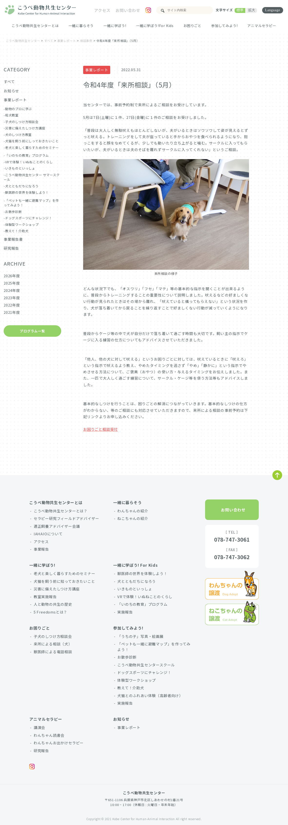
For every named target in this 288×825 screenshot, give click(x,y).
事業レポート (96, 69)
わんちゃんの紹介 (132, 510)
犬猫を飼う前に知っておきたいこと (64, 581)
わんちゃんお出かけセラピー (59, 742)
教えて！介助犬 (17, 231)
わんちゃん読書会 (49, 735)
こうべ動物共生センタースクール (146, 664)
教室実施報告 (45, 596)
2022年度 (12, 304)
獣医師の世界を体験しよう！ (27, 192)
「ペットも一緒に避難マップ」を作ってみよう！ (153, 646)
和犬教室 (12, 115)
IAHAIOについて (48, 533)
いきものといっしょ (20, 168)
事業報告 (41, 549)
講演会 (39, 727)
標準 (239, 10)
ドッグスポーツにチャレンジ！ (28, 218)
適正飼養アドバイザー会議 (57, 526)
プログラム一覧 (32, 330)
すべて (9, 81)
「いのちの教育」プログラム (27, 155)
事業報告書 (13, 239)
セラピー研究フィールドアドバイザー (66, 518)
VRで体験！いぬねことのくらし (29, 162)
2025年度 (12, 283)
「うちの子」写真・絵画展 (140, 636)
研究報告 (11, 248)
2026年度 (12, 275)
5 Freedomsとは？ (50, 611)
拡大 (250, 10)
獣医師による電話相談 (53, 651)
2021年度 (12, 312)
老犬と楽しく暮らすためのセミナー (32, 147)
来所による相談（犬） (53, 643)
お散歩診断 (13, 211)
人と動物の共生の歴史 (53, 604)
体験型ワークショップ (22, 224)
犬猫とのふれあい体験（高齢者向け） (150, 695)
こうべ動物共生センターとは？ (61, 510)
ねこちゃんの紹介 (132, 518)
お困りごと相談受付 (100, 429)
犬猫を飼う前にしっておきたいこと (32, 141)
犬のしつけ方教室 (18, 134)
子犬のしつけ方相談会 (22, 121)
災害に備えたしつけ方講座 (25, 128)
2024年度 (12, 290)
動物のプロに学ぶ (18, 108)
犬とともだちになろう (22, 186)
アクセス (101, 10)
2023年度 (12, 297)
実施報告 (125, 611)
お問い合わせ (127, 10)
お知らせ (11, 90)
